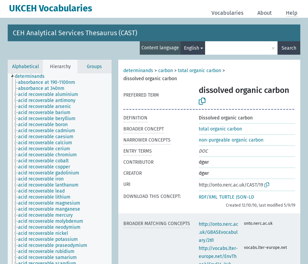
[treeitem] (32, 76)
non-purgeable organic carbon (231, 140)
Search (289, 48)
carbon (165, 70)
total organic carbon (199, 70)
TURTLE (226, 197)
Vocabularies (227, 13)
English (191, 48)
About (264, 13)
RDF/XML (208, 197)
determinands (138, 70)
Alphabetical (25, 66)
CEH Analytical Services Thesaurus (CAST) (75, 33)
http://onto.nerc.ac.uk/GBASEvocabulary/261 (218, 232)
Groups (94, 66)
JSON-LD (245, 197)
